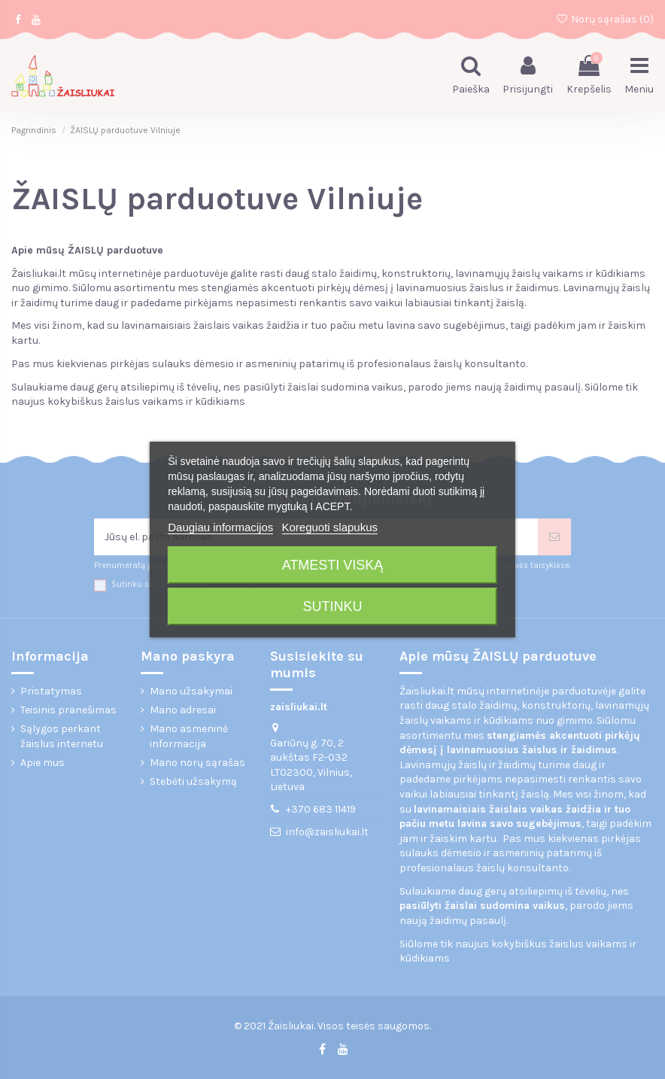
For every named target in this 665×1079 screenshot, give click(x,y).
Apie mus (42, 762)
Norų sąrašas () (604, 19)
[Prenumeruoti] (554, 536)
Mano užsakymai (191, 691)
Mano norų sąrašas (197, 762)
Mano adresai (183, 710)
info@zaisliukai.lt (327, 831)
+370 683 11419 (321, 809)
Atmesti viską (333, 565)
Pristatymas (51, 691)
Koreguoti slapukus (329, 527)
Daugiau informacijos (220, 527)
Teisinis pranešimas (68, 710)
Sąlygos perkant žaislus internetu (61, 736)
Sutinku (332, 606)
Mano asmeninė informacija (189, 736)
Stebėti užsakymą (193, 781)
